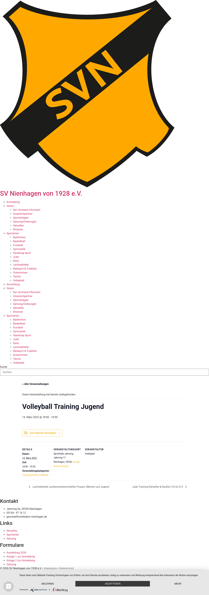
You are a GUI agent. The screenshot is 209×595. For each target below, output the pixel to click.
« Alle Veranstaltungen (35, 384)
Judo (16, 256)
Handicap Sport (22, 253)
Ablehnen (47, 583)
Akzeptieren (113, 583)
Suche (3, 367)
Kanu (16, 260)
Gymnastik (19, 249)
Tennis (17, 276)
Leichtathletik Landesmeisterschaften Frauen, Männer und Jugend (70, 486)
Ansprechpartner (22, 213)
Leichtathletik (21, 264)
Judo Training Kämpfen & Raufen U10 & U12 (158, 486)
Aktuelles (18, 225)
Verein (10, 205)
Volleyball (18, 280)
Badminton (19, 237)
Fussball (18, 245)
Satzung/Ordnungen (24, 221)
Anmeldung (13, 202)
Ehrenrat (18, 229)
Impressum (50, 568)
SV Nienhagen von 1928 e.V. (41, 193)
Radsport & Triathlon (25, 268)
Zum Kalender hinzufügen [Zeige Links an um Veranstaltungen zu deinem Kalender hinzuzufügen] (43, 433)
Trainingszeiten (30, 475)
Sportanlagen (21, 217)
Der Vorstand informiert (26, 209)
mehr (177, 583)
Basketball (19, 241)
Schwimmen (20, 272)
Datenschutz (66, 568)
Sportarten (13, 233)
